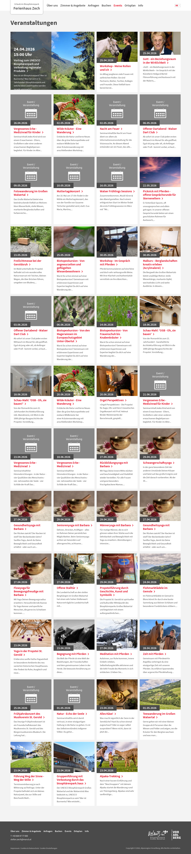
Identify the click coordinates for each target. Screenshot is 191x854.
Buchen (106, 6)
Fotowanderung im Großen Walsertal (31, 193)
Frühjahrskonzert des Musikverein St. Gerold (30, 715)
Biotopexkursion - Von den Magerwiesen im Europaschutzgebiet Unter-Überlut (73, 336)
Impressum (15, 848)
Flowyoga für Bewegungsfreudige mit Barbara (28, 591)
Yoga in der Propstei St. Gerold (28, 652)
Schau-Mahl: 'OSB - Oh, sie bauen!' (30, 401)
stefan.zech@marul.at (20, 839)
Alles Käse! (108, 713)
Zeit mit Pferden (155, 654)
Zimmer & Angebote (72, 6)
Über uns (52, 6)
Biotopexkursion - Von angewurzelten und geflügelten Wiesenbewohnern (71, 266)
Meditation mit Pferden (116, 654)
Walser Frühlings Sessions (117, 191)
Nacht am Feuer (112, 128)
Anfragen (93, 6)
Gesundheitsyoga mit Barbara (27, 527)
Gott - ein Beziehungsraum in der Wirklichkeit (159, 60)
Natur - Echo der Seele (72, 713)
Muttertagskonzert (70, 191)
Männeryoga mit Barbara (117, 525)
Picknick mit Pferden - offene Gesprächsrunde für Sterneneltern (159, 194)
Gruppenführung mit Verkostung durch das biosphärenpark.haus (72, 779)
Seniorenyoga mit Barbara (74, 525)
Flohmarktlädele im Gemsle (155, 589)
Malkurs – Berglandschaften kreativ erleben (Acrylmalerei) (160, 264)
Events (118, 6)
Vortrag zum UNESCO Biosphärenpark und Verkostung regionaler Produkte (27, 65)
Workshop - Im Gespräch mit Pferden (115, 262)
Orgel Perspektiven (114, 400)
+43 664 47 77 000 (19, 835)
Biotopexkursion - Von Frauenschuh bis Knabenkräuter (114, 334)
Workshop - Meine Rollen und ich (115, 67)
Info (140, 6)
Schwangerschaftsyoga (159, 462)
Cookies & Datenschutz (29, 848)
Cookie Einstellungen (48, 848)
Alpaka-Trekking (112, 776)
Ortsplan (130, 6)
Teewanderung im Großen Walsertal (159, 715)
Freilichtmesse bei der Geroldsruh (27, 262)
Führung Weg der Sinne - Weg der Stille (29, 778)
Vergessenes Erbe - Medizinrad (25, 464)
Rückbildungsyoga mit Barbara (114, 464)
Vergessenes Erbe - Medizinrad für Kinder (29, 130)
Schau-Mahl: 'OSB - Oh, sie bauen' (159, 332)
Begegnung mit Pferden (73, 654)
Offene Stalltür (68, 588)
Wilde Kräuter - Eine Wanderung (69, 130)
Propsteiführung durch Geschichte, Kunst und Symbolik (114, 591)
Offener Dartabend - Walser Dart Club (160, 130)
